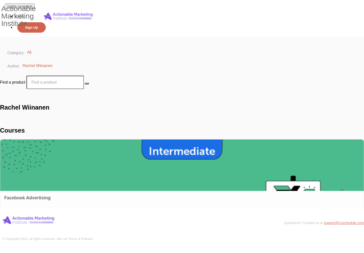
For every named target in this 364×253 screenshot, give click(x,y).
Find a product (12, 82)
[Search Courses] (87, 83)
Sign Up (31, 27)
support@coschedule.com (344, 223)
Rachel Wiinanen (38, 66)
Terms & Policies (80, 239)
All (29, 52)
